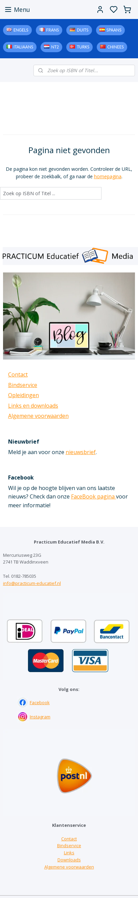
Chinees (115, 47)
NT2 (55, 47)
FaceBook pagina (93, 496)
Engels (21, 30)
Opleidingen (23, 395)
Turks (83, 47)
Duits (82, 30)
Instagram (40, 717)
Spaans (114, 30)
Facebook (40, 702)
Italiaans (23, 47)
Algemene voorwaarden (38, 416)
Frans (52, 30)
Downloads (69, 860)
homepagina (107, 176)
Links (69, 853)
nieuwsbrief (81, 452)
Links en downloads (33, 405)
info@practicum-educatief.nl (32, 583)
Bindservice (22, 385)
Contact (18, 374)
